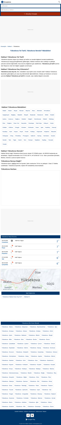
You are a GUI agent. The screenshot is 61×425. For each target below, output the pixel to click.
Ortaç (11, 136)
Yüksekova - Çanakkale (8, 343)
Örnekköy (18, 136)
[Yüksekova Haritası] (30, 187)
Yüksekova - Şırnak (49, 398)
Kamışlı (54, 127)
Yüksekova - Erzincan (49, 348)
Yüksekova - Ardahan (21, 402)
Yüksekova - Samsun (22, 381)
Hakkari (10, 46)
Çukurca (10, 119)
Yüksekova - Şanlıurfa (21, 389)
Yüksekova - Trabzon (47, 385)
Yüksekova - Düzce (48, 406)
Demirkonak (37, 119)
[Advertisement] (30, 27)
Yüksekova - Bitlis (7, 339)
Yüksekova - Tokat (33, 385)
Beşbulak (32, 115)
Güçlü (51, 123)
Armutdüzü (47, 110)
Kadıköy (47, 127)
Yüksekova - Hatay (23, 356)
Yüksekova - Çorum (36, 343)
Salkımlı (33, 136)
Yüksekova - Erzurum (8, 352)
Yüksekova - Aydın (7, 335)
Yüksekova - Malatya (34, 368)
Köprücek (39, 131)
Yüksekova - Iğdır (33, 402)
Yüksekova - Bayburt (50, 394)
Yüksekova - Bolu (19, 339)
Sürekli (4, 140)
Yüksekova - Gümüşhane (9, 356)
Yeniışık (30, 140)
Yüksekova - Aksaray (36, 394)
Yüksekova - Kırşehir (35, 364)
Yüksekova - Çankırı (22, 343)
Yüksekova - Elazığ (35, 348)
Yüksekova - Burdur (31, 339)
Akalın (10, 110)
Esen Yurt (16, 123)
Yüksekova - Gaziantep (36, 352)
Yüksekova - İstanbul (7, 360)
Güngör (17, 127)
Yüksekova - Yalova (46, 402)
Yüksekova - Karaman (8, 398)
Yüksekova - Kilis (20, 406)
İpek (42, 127)
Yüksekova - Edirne (22, 348)
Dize (4, 123)
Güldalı (5, 127)
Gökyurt (46, 123)
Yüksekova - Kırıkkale (22, 398)
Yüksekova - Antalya (34, 331)
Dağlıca (17, 119)
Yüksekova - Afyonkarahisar (37, 327)
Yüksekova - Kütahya (21, 368)
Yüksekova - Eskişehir (22, 352)
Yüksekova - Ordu (34, 377)
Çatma (4, 119)
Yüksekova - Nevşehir (8, 377)
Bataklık (20, 115)
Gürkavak (31, 127)
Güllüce (11, 127)
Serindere (46, 136)
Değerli (30, 119)
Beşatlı (26, 115)
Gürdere (23, 127)
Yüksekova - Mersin (49, 356)
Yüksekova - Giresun (51, 352)
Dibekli (45, 119)
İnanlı (37, 127)
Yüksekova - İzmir (21, 360)
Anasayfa (3, 46)
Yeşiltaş (44, 140)
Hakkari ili (27, 297)
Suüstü (53, 136)
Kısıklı (26, 131)
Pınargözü (26, 136)
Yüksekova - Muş (51, 373)
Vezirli (20, 140)
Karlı (10, 131)
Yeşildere (37, 140)
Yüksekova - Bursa (44, 339)
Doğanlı (9, 123)
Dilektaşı (51, 119)
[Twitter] (32, 415)
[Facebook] (28, 415)
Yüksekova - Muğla (39, 373)
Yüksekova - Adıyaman (21, 327)
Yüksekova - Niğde (21, 377)
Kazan (16, 131)
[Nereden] (30, 6)
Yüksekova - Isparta (36, 356)
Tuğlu (14, 140)
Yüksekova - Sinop (46, 381)
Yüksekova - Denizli (49, 343)
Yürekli (4, 144)
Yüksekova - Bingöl (47, 335)
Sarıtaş (39, 136)
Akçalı (15, 110)
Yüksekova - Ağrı (52, 327)
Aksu (33, 110)
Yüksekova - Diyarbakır (8, 348)
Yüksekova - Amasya (8, 331)
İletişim (44, 411)
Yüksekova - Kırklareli (21, 364)
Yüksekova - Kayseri (7, 364)
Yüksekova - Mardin (26, 373)
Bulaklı (52, 115)
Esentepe (31, 123)
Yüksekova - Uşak (35, 389)
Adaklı (4, 110)
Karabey (5, 131)
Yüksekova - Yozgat (7, 394)
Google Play (30, 419)
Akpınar (28, 110)
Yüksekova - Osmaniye (34, 406)
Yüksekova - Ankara (21, 331)
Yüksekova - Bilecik (34, 335)
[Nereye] (30, 10)
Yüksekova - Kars (33, 360)
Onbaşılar (5, 136)
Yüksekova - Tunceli (7, 389)
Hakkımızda (39, 411)
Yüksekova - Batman (36, 398)
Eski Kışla (39, 123)
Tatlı (10, 140)
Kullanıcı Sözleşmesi (29, 411)
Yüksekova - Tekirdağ (20, 385)
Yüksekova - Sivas (7, 385)
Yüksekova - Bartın (7, 402)
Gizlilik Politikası (19, 411)
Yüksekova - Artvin (47, 331)
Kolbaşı (32, 131)
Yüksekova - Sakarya (8, 381)
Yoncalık (50, 140)
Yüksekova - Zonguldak (21, 394)
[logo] (6, 2)
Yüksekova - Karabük (8, 406)
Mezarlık (53, 131)
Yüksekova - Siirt (34, 381)
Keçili (21, 131)
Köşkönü (46, 131)
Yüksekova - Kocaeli (49, 364)
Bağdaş (13, 115)
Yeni (25, 140)
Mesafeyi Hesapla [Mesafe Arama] (30, 14)
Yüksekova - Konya (7, 368)
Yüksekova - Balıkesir (20, 335)
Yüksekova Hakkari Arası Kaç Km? (12, 297)
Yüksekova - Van (46, 389)
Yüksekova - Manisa (48, 368)
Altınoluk (39, 110)
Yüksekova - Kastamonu (46, 360)
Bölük (46, 115)
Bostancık (40, 115)
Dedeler (24, 119)
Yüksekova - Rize (46, 377)
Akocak (21, 110)
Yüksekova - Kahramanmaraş (10, 373)
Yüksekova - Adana (7, 327)
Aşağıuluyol (6, 115)
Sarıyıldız (24, 123)
